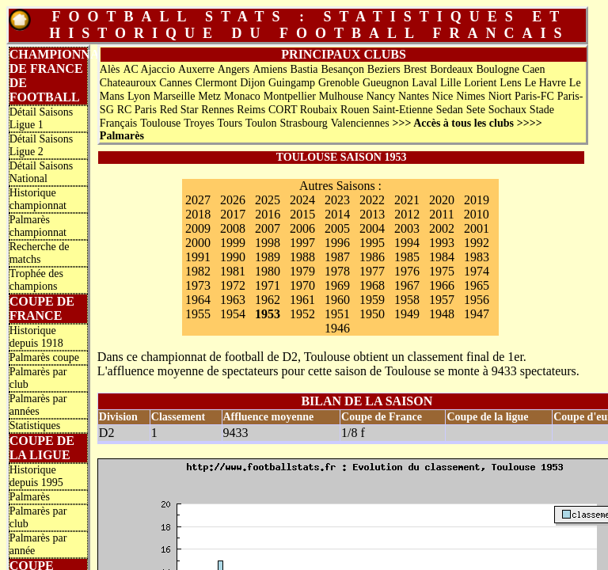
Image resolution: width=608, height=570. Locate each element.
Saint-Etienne (403, 110)
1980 (267, 271)
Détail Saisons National (42, 172)
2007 (267, 228)
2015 (302, 214)
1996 (337, 242)
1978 (337, 271)
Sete (475, 110)
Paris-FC (534, 96)
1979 (302, 271)
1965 (476, 285)
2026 (232, 200)
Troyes (199, 123)
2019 (476, 200)
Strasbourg (303, 123)
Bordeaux (451, 69)
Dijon (252, 83)
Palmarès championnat (38, 226)
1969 (337, 285)
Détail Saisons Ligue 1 (42, 118)
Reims (251, 110)
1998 (267, 242)
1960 (337, 299)
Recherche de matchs (40, 253)
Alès (110, 69)
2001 (476, 228)
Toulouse (160, 123)
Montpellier (290, 96)
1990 (232, 257)
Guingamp (291, 83)
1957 (441, 299)
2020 (441, 200)
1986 (372, 257)
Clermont (216, 83)
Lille (450, 83)
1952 (302, 314)
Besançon (342, 69)
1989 (267, 257)
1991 (198, 257)
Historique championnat (38, 199)
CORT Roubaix (302, 110)
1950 (372, 314)
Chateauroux (128, 83)
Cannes (175, 83)
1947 (476, 314)
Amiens (270, 69)
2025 (267, 200)
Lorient (480, 83)
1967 (407, 285)
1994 (407, 242)
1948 (441, 314)
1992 (476, 242)
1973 (198, 285)
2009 (198, 228)
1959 (372, 299)
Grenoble (338, 83)
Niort (500, 96)
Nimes (470, 96)
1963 (232, 299)
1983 (476, 257)
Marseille (175, 96)
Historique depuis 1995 (36, 476)
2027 (198, 200)
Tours (230, 123)
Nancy (381, 96)
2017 (232, 214)
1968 (372, 285)
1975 (441, 271)
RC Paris (137, 110)
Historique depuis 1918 (36, 337)
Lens (510, 83)
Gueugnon (385, 83)
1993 (441, 242)
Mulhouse (341, 96)
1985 (407, 257)
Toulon (260, 123)
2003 (407, 228)
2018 (198, 214)
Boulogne (497, 69)
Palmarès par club (38, 378)
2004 (372, 228)
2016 (267, 214)
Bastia (304, 69)
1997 (302, 242)
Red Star (179, 110)
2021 (407, 200)
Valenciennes (360, 123)
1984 (441, 257)
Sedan (449, 110)
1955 (198, 314)
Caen (533, 69)
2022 (372, 200)
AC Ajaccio (149, 69)
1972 (232, 285)
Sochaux (507, 110)
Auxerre (196, 69)
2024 (302, 200)
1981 (232, 271)
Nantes (413, 96)
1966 (441, 285)
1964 (198, 299)
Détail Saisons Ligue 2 (42, 145)
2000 (198, 242)
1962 (267, 299)
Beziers (384, 69)
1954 (232, 314)
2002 (441, 228)
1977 (372, 271)
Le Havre (544, 83)
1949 (407, 314)
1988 (302, 257)
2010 (476, 214)
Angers (233, 69)
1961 (302, 299)
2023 (337, 200)
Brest (416, 69)
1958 (407, 299)
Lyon (138, 96)
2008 (232, 228)
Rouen (355, 110)
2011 (441, 214)
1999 (232, 242)
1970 (302, 285)
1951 (337, 314)
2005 (337, 228)
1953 (267, 314)
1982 (198, 271)
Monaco (242, 96)
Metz (209, 96)
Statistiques (35, 425)
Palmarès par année (38, 544)
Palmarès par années (38, 405)
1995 (372, 242)
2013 (372, 214)
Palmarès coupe (44, 357)
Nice (442, 96)
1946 (337, 328)
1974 (476, 271)
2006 (302, 228)
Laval (424, 83)
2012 (407, 214)
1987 (337, 257)
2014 (337, 214)
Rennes (217, 110)
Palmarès (30, 497)
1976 (407, 271)
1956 (476, 299)
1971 (267, 285)
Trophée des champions (36, 280)
